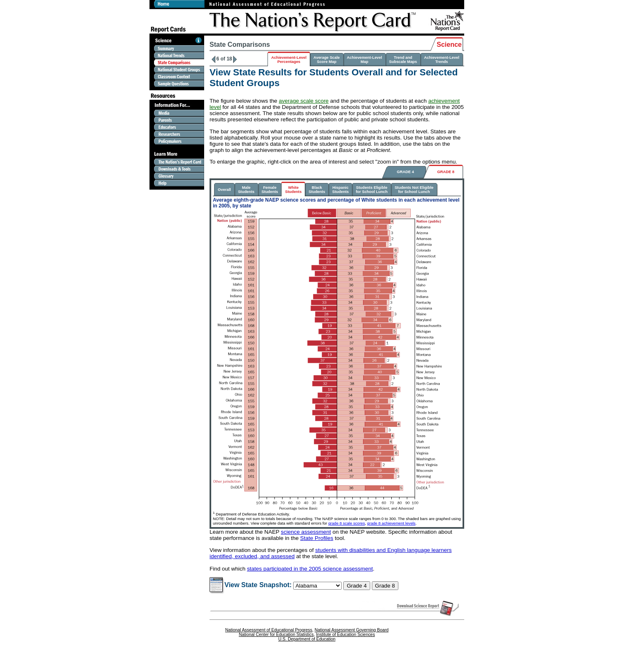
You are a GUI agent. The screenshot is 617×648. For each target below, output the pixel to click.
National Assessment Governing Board (351, 630)
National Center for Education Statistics (276, 634)
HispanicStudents (340, 189)
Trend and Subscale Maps (403, 59)
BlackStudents (316, 189)
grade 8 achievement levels (391, 523)
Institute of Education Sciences (345, 634)
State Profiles (316, 538)
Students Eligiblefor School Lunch (372, 189)
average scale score (303, 101)
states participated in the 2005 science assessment (310, 569)
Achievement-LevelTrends (441, 59)
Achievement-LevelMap (364, 59)
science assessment (306, 532)
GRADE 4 (405, 172)
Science (449, 44)
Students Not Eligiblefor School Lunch (414, 189)
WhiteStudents (293, 189)
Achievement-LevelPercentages (288, 59)
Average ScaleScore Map (326, 59)
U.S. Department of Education (306, 639)
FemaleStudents (270, 189)
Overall (224, 190)
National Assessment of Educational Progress (268, 630)
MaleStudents (246, 189)
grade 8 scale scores (346, 523)
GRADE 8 (445, 172)
